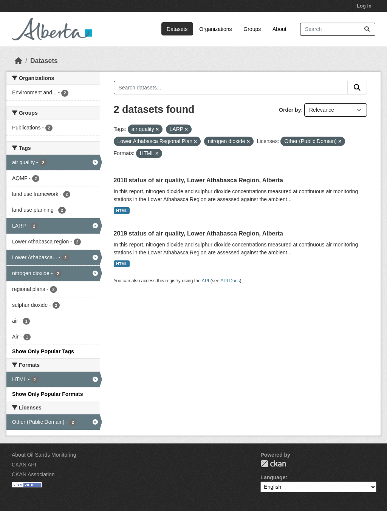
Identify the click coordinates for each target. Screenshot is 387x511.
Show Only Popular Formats (47, 394)
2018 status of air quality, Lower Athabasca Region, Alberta (198, 180)
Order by (290, 110)
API (205, 280)
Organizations (215, 29)
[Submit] (367, 29)
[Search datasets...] (337, 29)
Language (272, 477)
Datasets (177, 29)
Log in (364, 6)
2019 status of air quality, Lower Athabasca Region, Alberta (198, 233)
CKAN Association (33, 474)
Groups (252, 29)
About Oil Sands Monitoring (44, 455)
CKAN (273, 464)
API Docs (230, 280)
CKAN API (24, 465)
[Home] (18, 61)
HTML (121, 210)
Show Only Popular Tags (43, 351)
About (279, 29)
